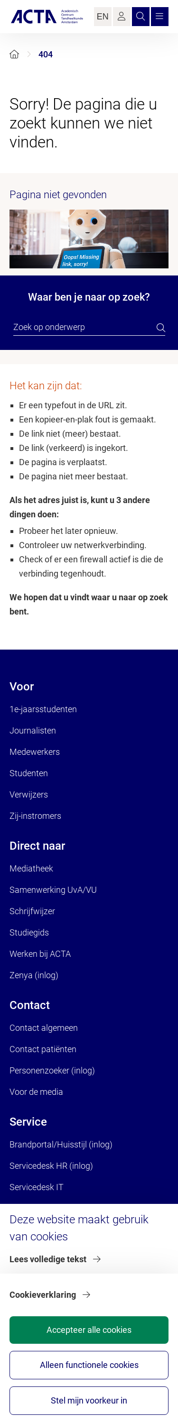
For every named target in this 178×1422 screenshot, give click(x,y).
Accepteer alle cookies (89, 1330)
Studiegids (29, 932)
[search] (161, 327)
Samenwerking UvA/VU (53, 890)
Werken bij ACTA (40, 954)
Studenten (28, 773)
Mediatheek (31, 868)
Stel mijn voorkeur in (89, 1400)
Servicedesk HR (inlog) (51, 1166)
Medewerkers (34, 752)
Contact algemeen (43, 1028)
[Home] (14, 54)
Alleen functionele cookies (89, 1365)
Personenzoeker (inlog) (52, 1070)
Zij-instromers (35, 816)
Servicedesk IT (36, 1187)
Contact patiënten (42, 1049)
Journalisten (32, 730)
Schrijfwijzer (32, 911)
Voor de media (36, 1092)
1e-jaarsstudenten (43, 709)
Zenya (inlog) (33, 975)
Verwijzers (28, 794)
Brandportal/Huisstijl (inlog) (60, 1144)
